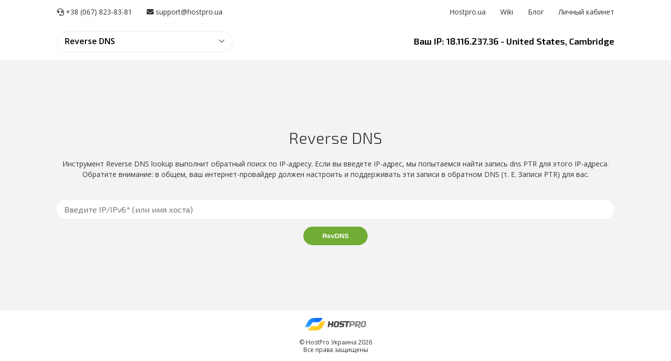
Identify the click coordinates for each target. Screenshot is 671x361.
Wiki (506, 12)
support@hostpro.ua (184, 12)
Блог (536, 12)
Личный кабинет (586, 12)
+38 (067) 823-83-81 (94, 12)
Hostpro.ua (468, 12)
